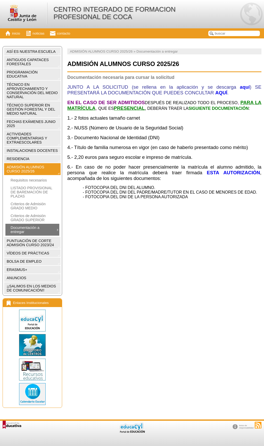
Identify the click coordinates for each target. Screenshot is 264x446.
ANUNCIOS (16, 278)
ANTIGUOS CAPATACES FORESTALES (28, 62)
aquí (245, 87)
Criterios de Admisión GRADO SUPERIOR (28, 218)
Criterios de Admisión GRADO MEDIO (28, 206)
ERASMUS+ (17, 270)
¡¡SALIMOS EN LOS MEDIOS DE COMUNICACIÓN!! (31, 288)
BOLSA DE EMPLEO (24, 261)
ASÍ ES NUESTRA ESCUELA (31, 51)
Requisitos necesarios (29, 180)
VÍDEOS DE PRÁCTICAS (28, 253)
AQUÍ (221, 92)
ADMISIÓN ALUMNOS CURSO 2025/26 (25, 169)
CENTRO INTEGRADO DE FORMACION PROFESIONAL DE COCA (114, 13)
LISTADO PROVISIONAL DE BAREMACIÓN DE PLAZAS (31, 192)
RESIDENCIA (18, 159)
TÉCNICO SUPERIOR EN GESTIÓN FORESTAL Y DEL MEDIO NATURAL (31, 109)
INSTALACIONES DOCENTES (32, 150)
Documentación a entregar (25, 230)
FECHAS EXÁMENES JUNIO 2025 (31, 124)
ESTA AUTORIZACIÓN (233, 172)
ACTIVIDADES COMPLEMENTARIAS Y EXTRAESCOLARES (27, 138)
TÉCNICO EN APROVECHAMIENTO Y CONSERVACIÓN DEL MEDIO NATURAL (32, 90)
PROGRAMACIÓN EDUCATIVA (22, 74)
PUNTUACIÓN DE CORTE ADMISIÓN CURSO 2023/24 (30, 243)
